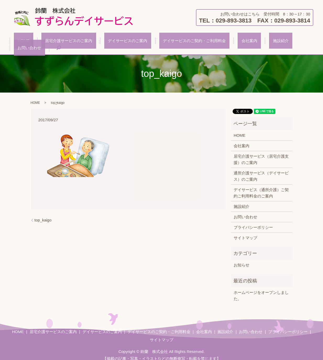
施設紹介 (245, 41)
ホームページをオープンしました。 (261, 289)
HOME (25, 41)
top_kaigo (43, 214)
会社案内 (221, 41)
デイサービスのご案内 (114, 41)
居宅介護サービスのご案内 (62, 41)
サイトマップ (245, 232)
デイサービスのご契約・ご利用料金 (173, 41)
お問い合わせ (272, 41)
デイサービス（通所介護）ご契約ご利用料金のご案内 (261, 186)
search (298, 42)
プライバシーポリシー (253, 221)
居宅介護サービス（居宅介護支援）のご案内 (261, 153)
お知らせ (241, 259)
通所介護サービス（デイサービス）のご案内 (261, 170)
